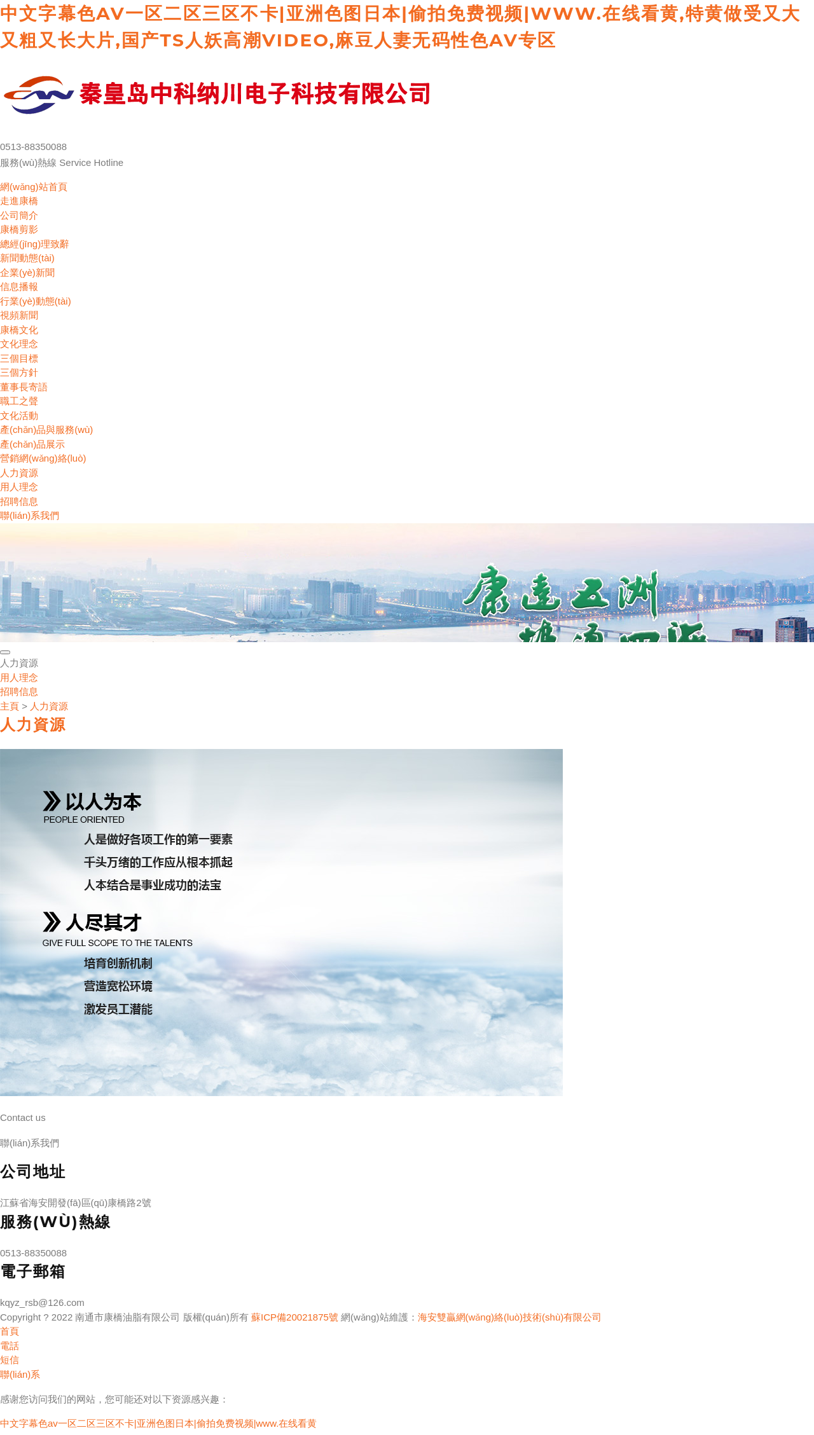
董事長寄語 (24, 386)
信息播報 (19, 286)
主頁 (9, 706)
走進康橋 (19, 200)
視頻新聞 (19, 315)
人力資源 (19, 472)
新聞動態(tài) (27, 257)
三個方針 (19, 372)
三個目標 (19, 358)
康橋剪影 (19, 229)
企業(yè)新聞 (27, 272)
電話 (9, 1345)
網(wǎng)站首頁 (33, 186)
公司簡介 (19, 215)
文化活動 (19, 415)
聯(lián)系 (20, 1374)
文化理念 (19, 343)
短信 (9, 1359)
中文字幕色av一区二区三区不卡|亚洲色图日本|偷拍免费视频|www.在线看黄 (158, 1423)
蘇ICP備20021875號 (294, 1317)
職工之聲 (19, 400)
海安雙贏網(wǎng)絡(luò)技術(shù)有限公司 (510, 1317)
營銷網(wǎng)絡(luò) (43, 458)
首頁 (9, 1331)
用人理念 (19, 486)
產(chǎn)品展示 (32, 444)
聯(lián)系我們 (29, 515)
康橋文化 (19, 329)
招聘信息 (19, 501)
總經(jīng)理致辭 (34, 243)
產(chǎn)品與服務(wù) (46, 429)
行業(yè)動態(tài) (35, 301)
